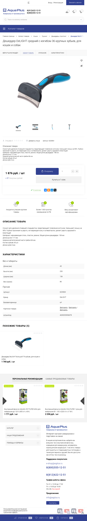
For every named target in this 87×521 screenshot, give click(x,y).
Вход (50, 3)
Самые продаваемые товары (60, 379)
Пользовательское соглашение (15, 509)
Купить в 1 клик (58, 180)
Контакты (53, 503)
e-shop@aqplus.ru (54, 464)
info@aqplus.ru (53, 498)
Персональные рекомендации (27, 379)
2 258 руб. (51, 414)
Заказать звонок (75, 2)
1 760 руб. (21, 363)
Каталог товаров (13, 28)
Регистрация (58, 3)
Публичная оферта (10, 513)
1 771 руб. (11, 414)
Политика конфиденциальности (15, 511)
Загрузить (63, 308)
